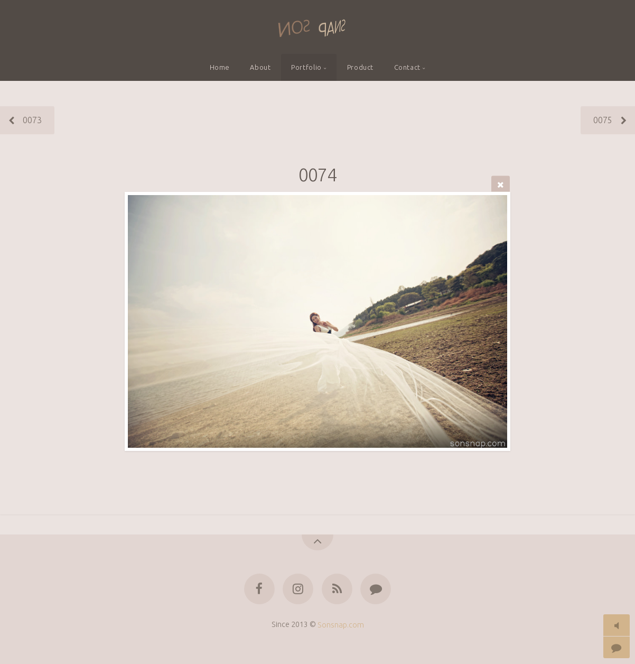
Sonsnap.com (341, 624)
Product (360, 67)
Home (220, 67)
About (260, 67)
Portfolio (306, 67)
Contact (407, 67)
